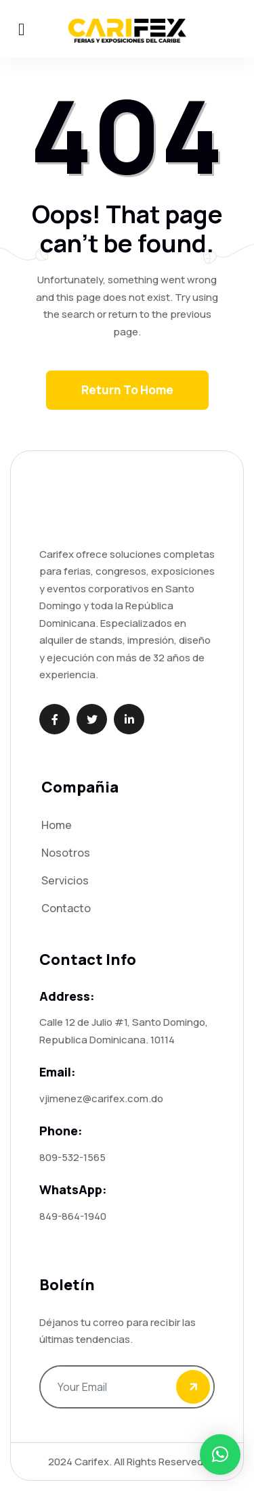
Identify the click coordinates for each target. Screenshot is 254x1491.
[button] (220, 1454)
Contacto (66, 908)
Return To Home (127, 390)
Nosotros (65, 852)
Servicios (65, 880)
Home (56, 825)
